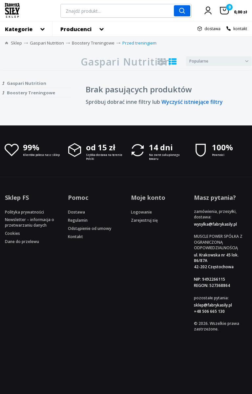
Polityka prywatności (24, 212)
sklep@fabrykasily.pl (213, 305)
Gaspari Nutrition (47, 43)
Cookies (12, 233)
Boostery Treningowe (93, 43)
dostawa (212, 28)
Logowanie (141, 212)
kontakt (240, 28)
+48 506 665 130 (209, 311)
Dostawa (76, 212)
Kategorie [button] (18, 29)
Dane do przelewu (22, 241)
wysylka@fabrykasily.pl (215, 224)
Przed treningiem (139, 43)
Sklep (16, 43)
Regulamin (78, 220)
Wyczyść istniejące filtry (192, 101)
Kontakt (75, 236)
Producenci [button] (76, 29)
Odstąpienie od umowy (89, 228)
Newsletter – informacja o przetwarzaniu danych (29, 222)
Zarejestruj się (144, 220)
